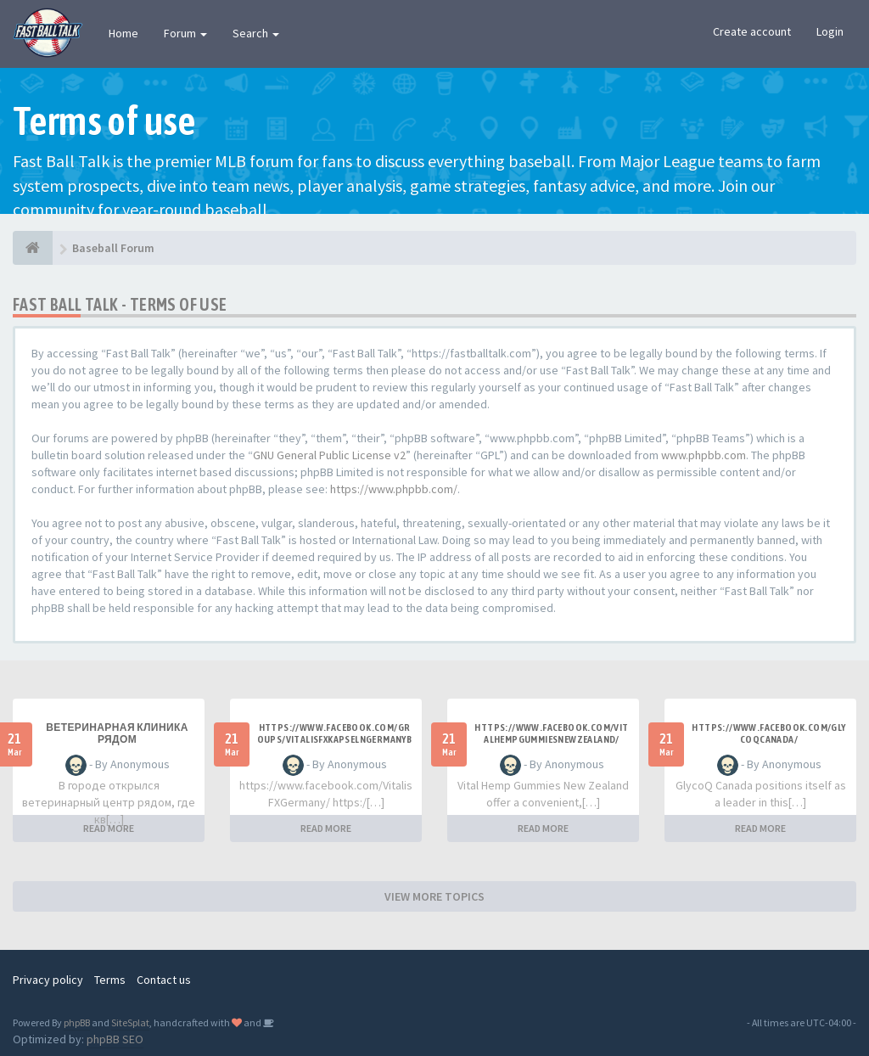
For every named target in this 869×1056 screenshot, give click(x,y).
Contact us (164, 979)
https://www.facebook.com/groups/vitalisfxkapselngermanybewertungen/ (334, 739)
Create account (752, 31)
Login (830, 31)
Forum (185, 33)
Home (123, 33)
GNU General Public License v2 (329, 455)
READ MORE (108, 828)
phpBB (77, 1022)
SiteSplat (130, 1022)
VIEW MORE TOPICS (434, 896)
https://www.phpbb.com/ (393, 489)
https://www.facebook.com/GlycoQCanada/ (768, 733)
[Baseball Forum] (33, 248)
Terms (110, 979)
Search (256, 33)
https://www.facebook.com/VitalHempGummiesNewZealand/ (551, 733)
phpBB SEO (115, 1039)
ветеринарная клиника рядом (117, 733)
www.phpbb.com (703, 455)
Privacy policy (48, 979)
